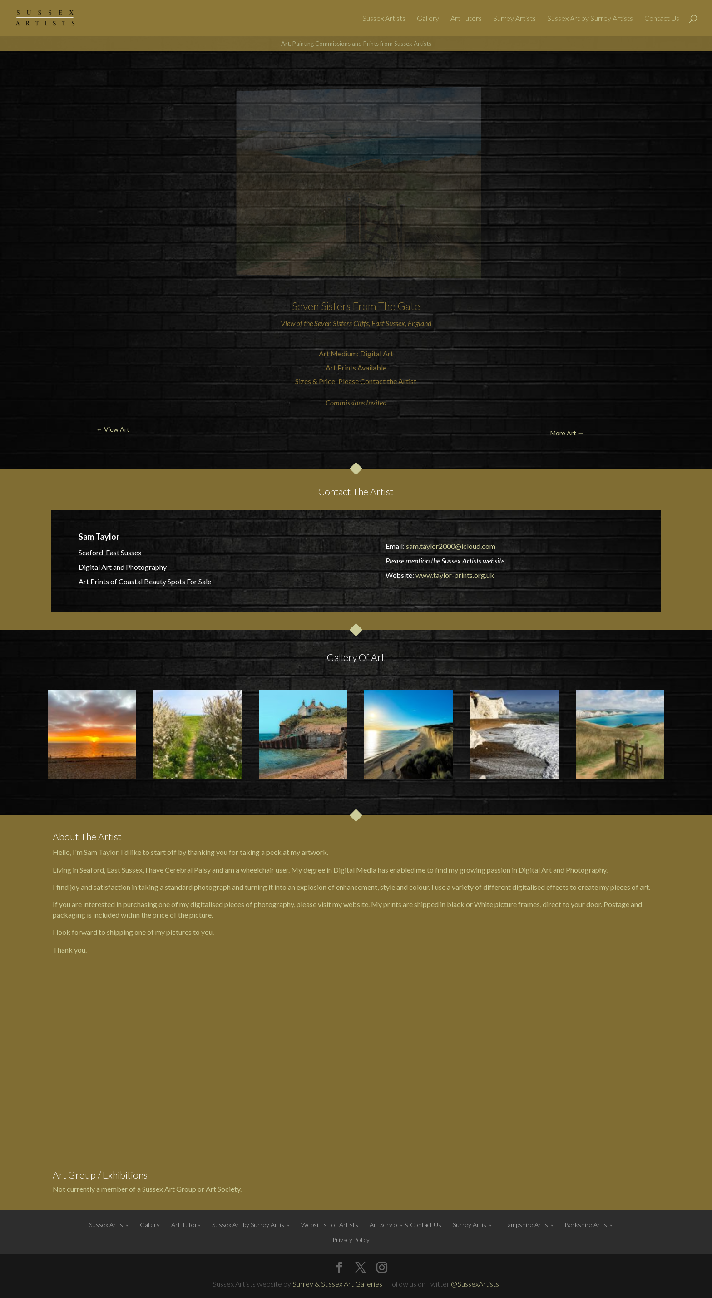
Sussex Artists (383, 18)
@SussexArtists (475, 1283)
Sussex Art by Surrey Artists (590, 18)
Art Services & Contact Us (405, 1225)
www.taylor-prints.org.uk (454, 575)
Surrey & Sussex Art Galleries (337, 1283)
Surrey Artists (514, 18)
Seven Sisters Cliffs (341, 323)
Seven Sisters (321, 306)
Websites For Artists (329, 1225)
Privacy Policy (351, 1240)
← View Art (55, 72)
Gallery (428, 18)
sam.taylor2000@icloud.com (450, 546)
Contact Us (661, 18)
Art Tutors (466, 18)
